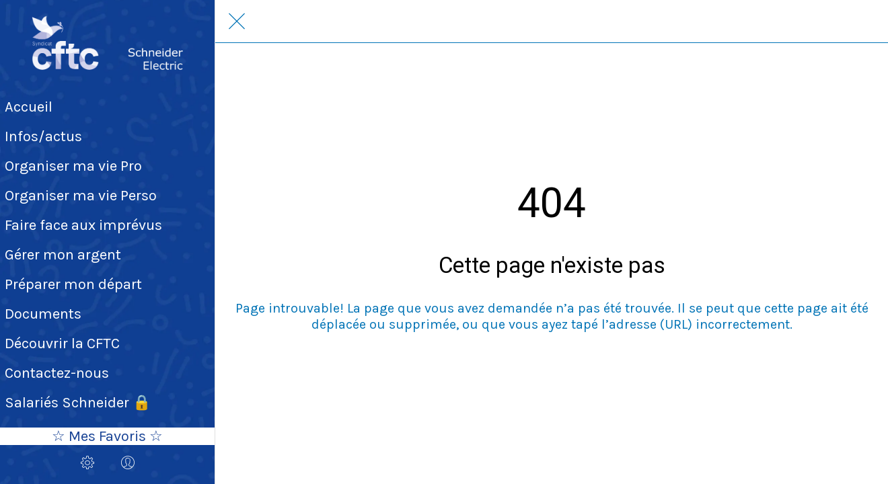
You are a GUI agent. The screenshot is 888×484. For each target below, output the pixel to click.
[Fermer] (237, 21)
